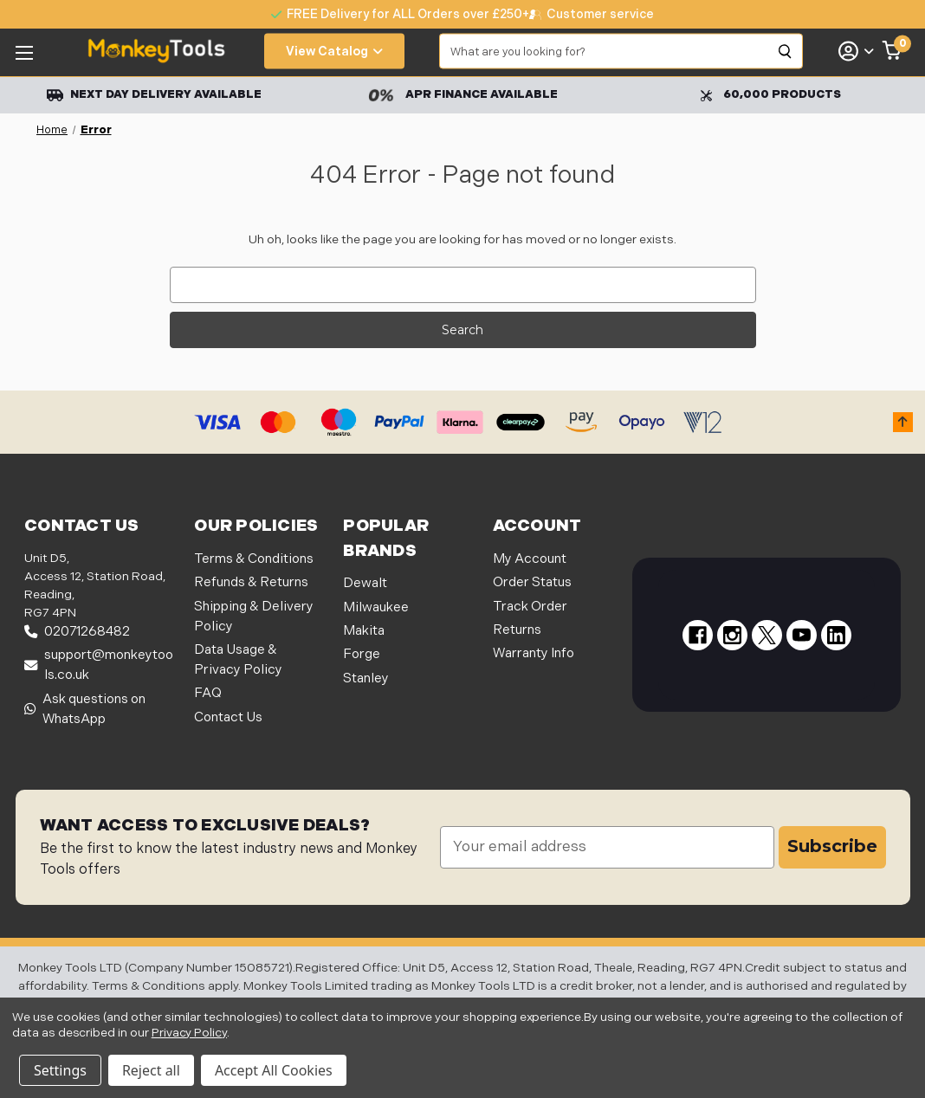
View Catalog (334, 51)
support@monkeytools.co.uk (98, 665)
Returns (517, 630)
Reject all (151, 1070)
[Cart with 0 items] (892, 51)
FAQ (208, 693)
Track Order (530, 606)
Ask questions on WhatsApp (85, 709)
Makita (364, 631)
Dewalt (365, 583)
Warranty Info (533, 653)
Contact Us (228, 717)
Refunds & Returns (251, 582)
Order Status (532, 582)
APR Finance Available (463, 94)
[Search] (785, 51)
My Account (529, 559)
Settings (60, 1070)
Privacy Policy (189, 1032)
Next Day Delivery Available (154, 94)
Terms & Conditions (254, 559)
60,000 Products (771, 94)
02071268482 (77, 631)
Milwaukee (376, 607)
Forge (361, 654)
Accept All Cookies (274, 1070)
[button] (903, 422)
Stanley (366, 678)
